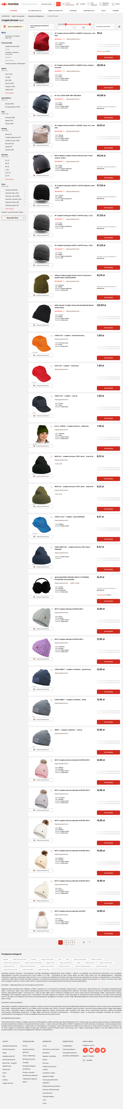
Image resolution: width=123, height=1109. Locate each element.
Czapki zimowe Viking (43, 969)
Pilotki (67, 959)
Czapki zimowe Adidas (79, 959)
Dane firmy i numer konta (51, 1049)
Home (45, 1103)
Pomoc (25, 1046)
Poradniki (25, 1063)
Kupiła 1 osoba (75, 583)
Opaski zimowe (50, 963)
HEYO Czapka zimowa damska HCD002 (70, 911)
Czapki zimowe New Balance (83, 966)
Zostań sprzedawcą (69, 1049)
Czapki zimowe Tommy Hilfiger (33, 963)
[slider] (66, 24)
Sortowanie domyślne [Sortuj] (103, 26)
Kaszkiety (5, 959)
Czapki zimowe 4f (90, 963)
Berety (78, 963)
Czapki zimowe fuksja (101, 966)
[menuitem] (35, 10)
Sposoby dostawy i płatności (29, 1050)
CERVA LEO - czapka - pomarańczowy (69, 335)
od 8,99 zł (104, 595)
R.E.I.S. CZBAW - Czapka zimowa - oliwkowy (72, 426)
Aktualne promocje (29, 1059)
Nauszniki (33, 959)
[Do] (83, 27)
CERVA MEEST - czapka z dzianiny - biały (70, 700)
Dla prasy (46, 1063)
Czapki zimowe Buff (27, 969)
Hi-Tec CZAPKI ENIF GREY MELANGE (68, 95)
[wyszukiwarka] (40, 4)
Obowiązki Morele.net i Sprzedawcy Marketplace (71, 1054)
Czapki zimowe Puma (64, 966)
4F (99, 979)
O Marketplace (67, 1046)
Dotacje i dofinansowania (51, 1090)
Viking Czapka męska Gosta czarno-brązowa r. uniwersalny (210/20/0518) (73, 276)
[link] (35, 10)
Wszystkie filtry (12, 218)
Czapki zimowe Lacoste (105, 963)
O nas (44, 1046)
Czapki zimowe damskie (19, 959)
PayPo (4, 1073)
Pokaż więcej (8, 93)
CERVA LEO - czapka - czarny (66, 396)
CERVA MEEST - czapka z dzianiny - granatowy (73, 669)
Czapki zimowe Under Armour (27, 966)
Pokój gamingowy (48, 1096)
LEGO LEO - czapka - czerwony (67, 366)
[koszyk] (116, 4)
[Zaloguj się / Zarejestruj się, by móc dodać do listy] (51, 33)
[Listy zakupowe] (92, 4)
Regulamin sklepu (48, 1076)
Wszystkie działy (46, 4)
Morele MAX (6, 1069)
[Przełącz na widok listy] (119, 26)
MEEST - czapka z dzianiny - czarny (68, 730)
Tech (44, 1100)
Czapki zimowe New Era (65, 963)
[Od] (65, 27)
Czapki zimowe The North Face (11, 963)
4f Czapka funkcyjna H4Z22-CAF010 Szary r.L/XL (74, 215)
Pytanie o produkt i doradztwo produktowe (30, 1074)
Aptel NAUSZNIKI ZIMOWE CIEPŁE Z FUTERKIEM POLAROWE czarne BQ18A (72, 578)
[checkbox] (13, 37)
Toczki (59, 959)
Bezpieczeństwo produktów (51, 1086)
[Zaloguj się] (104, 4)
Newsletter (46, 1053)
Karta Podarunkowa (9, 1060)
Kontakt (89, 1060)
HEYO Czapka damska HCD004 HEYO (69, 609)
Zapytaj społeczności (73, 39)
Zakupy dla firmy (8, 1083)
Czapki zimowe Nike (96, 959)
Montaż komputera (9, 1049)
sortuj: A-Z (4, 70)
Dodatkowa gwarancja (10, 1046)
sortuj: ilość (5, 114)
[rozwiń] (24, 107)
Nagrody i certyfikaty (49, 1056)
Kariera (45, 1060)
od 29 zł (103, 51)
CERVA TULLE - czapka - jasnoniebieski (70, 517)
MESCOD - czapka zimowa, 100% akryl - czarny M (74, 456)
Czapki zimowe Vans (9, 966)
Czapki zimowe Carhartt (47, 966)
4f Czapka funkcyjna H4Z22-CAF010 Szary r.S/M (73, 245)
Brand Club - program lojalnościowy (10, 1064)
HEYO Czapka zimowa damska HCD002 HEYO (72, 760)
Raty (4, 1076)
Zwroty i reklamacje (29, 1056)
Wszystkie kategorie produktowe (29, 1067)
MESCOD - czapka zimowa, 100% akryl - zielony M (74, 486)
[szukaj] (58, 4)
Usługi (4, 1053)
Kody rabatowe (47, 1093)
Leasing (5, 1080)
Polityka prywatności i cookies (49, 1068)
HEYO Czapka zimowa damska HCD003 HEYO (72, 881)
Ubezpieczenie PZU (9, 1056)
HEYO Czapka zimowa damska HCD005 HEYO (72, 820)
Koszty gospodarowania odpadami (50, 1081)
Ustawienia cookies (49, 1073)
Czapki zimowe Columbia (10, 969)
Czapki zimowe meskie (47, 959)
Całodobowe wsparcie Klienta (30, 1080)
